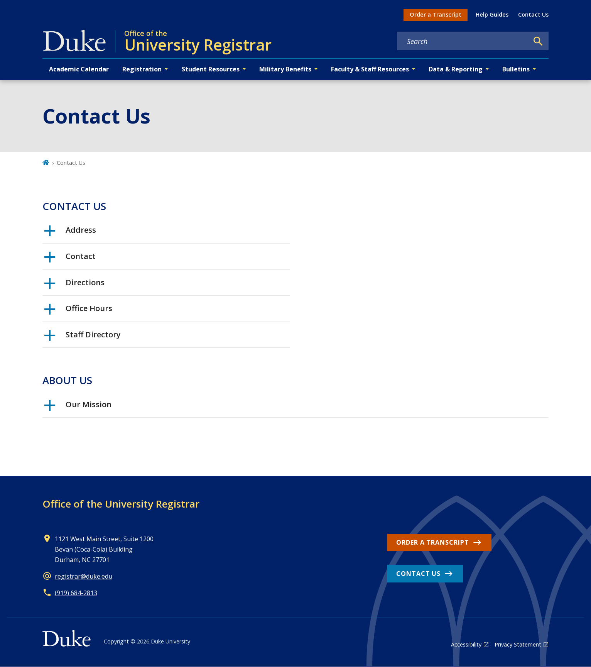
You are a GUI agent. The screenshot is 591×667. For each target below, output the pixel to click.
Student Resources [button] (211, 69)
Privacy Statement (518, 644)
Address (70, 233)
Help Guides (492, 14)
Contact (70, 259)
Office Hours (78, 311)
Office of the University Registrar (120, 504)
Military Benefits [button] (285, 69)
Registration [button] (142, 69)
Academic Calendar (79, 69)
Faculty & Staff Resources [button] (370, 69)
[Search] (538, 41)
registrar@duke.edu (83, 576)
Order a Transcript (435, 14)
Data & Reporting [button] (456, 69)
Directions (74, 285)
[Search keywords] (463, 41)
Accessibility (466, 644)
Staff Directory (82, 337)
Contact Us (533, 14)
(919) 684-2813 (76, 593)
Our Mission (77, 407)
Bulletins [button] (516, 69)
